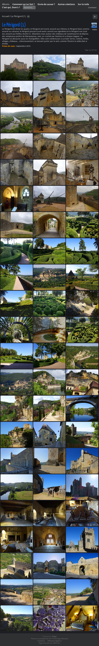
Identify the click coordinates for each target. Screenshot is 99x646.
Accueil (5, 16)
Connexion (92, 7)
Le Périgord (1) (18, 16)
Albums (5, 4)
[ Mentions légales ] (54, 641)
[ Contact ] (41, 641)
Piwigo (54, 636)
